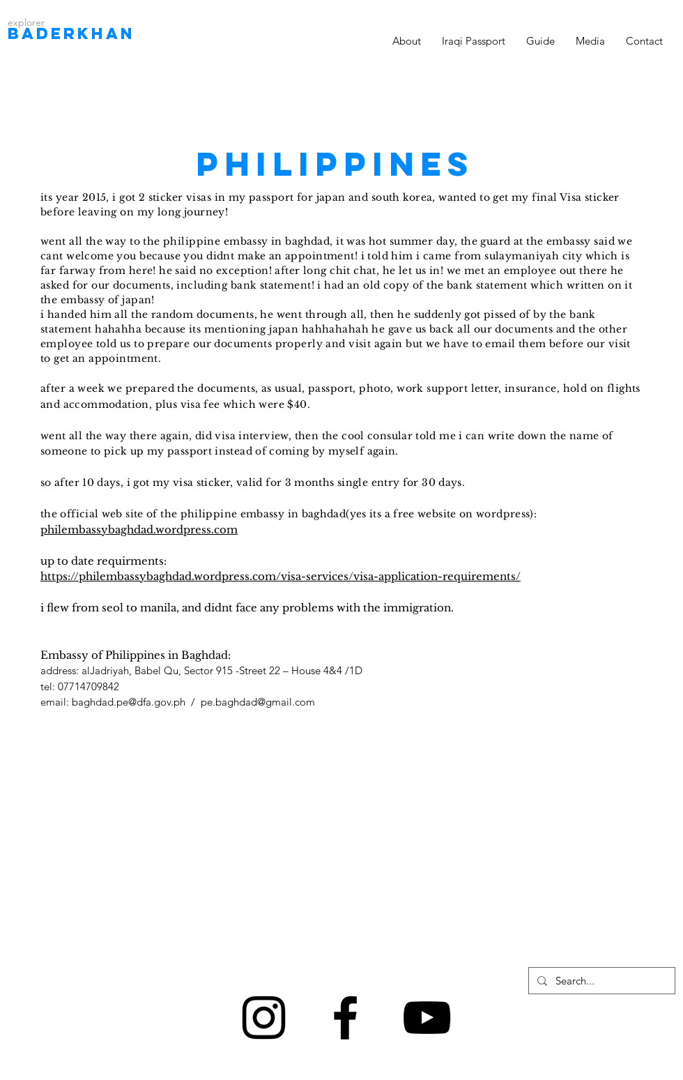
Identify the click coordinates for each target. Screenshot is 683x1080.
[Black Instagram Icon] (264, 1018)
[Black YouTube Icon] (427, 1018)
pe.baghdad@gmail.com (258, 701)
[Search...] (600, 981)
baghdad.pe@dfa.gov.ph (128, 701)
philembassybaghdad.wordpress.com (139, 529)
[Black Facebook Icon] (345, 1018)
